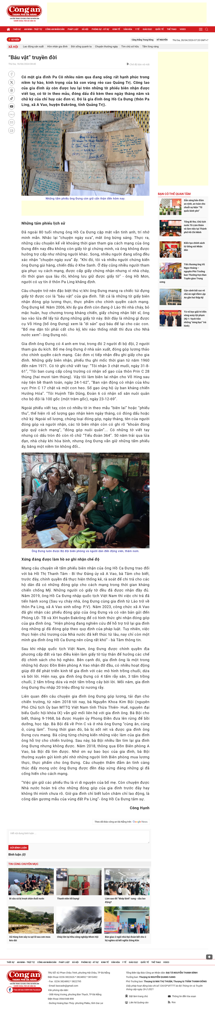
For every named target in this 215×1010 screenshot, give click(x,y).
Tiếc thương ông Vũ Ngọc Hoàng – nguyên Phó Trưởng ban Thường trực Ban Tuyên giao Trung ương (183, 273)
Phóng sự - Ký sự (100, 29)
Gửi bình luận (18, 847)
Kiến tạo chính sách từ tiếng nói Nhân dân (194, 246)
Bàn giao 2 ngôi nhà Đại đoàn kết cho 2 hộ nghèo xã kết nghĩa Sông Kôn (125, 939)
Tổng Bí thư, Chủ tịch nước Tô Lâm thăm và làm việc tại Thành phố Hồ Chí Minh (195, 227)
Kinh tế (116, 29)
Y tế (137, 29)
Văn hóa (127, 29)
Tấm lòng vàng (150, 46)
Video (183, 29)
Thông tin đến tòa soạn (182, 996)
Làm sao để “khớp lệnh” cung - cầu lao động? (125, 900)
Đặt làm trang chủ (136, 996)
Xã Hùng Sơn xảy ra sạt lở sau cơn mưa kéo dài (29, 939)
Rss (172, 1002)
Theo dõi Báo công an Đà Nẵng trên (121, 821)
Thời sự (17, 29)
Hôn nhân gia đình (57, 46)
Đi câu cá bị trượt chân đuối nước (26, 898)
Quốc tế (159, 29)
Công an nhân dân (54, 29)
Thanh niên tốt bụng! (68, 898)
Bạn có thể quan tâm (174, 194)
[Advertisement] (127, 13)
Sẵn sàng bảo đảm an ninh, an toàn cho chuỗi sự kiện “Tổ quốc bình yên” (194, 205)
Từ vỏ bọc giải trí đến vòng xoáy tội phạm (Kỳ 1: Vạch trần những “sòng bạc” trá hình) (195, 318)
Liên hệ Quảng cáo (136, 1002)
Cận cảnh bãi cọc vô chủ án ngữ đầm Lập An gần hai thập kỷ (195, 294)
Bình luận (16, 854)
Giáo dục (147, 29)
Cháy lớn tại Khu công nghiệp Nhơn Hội (77, 937)
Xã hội (85, 29)
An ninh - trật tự (33, 29)
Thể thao (171, 29)
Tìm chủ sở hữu (130, 46)
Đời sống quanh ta (81, 46)
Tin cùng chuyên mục (23, 864)
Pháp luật (73, 29)
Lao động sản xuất (33, 46)
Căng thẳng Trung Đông (148, 40)
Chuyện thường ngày (106, 46)
